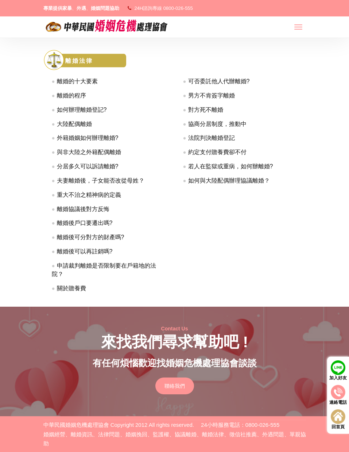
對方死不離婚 (205, 110)
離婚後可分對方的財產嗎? (90, 237)
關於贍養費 (71, 288)
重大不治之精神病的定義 (89, 195)
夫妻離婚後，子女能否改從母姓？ (100, 180)
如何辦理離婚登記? (82, 110)
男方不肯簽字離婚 (211, 95)
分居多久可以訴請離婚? (88, 166)
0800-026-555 (178, 8)
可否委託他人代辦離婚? (219, 81)
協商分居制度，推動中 (217, 124)
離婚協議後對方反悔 (83, 209)
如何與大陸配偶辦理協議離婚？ (229, 180)
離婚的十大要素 (77, 81)
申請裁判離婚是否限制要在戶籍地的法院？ (104, 270)
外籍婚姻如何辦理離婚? (88, 138)
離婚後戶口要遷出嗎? (85, 223)
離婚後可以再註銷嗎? (85, 251)
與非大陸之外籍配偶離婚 (89, 152)
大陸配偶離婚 (74, 124)
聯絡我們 (174, 386)
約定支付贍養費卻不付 (217, 152)
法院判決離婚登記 (211, 138)
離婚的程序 (71, 95)
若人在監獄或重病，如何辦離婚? (230, 166)
